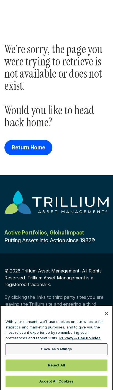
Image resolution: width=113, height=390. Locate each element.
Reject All (56, 366)
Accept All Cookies (56, 382)
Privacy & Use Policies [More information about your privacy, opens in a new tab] (80, 339)
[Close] (106, 315)
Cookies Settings (56, 350)
